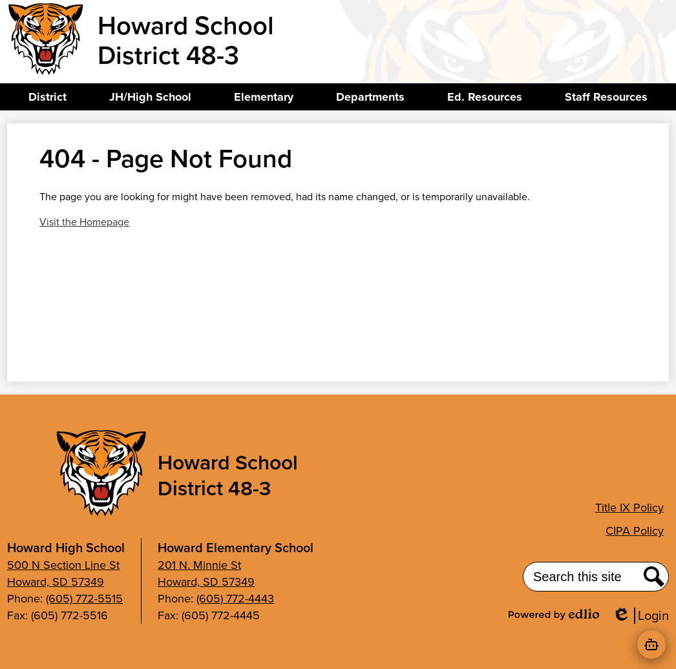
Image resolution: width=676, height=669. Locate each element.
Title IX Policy (629, 507)
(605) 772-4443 (235, 598)
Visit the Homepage (84, 221)
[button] (47, 96)
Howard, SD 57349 (55, 581)
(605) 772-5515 (84, 598)
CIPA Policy (635, 530)
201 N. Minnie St (199, 565)
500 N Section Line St (63, 565)
